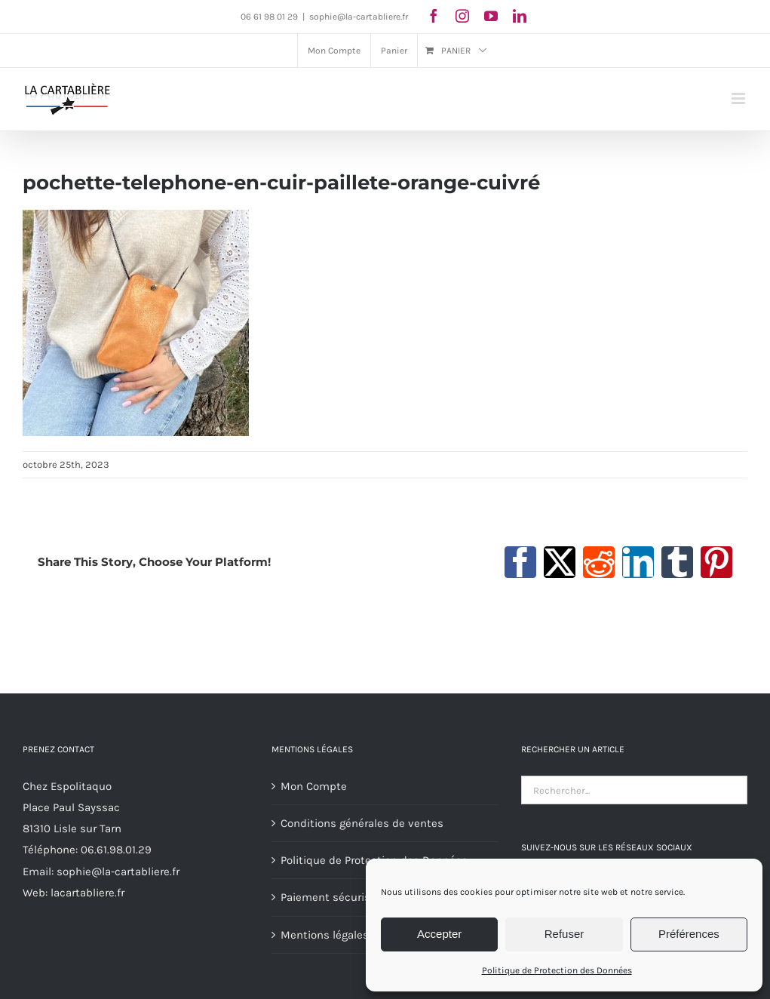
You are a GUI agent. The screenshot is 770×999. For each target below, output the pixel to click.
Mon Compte (314, 786)
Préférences (688, 933)
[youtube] (491, 16)
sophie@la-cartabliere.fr (358, 16)
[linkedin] (519, 16)
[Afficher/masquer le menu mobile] (739, 98)
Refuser (564, 933)
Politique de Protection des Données (557, 970)
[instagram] (462, 16)
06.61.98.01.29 (116, 849)
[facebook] (433, 16)
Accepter (439, 933)
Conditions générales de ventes (362, 823)
